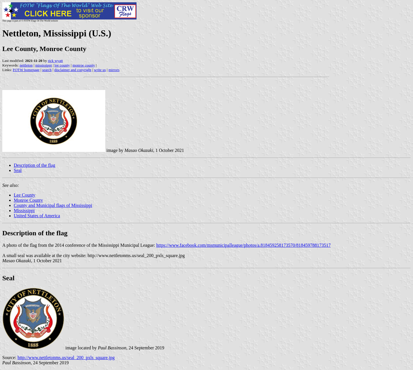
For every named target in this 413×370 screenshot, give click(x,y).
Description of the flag (34, 165)
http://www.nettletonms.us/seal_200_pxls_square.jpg (66, 357)
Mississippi (24, 210)
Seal (18, 170)
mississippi (43, 65)
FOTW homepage (26, 70)
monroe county (84, 65)
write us (100, 70)
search (47, 70)
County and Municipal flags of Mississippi (53, 205)
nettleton (26, 65)
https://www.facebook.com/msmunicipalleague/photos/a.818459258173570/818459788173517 (243, 245)
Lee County (24, 195)
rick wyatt (55, 60)
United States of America (37, 215)
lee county (62, 65)
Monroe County (28, 200)
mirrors (113, 70)
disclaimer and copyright (72, 70)
